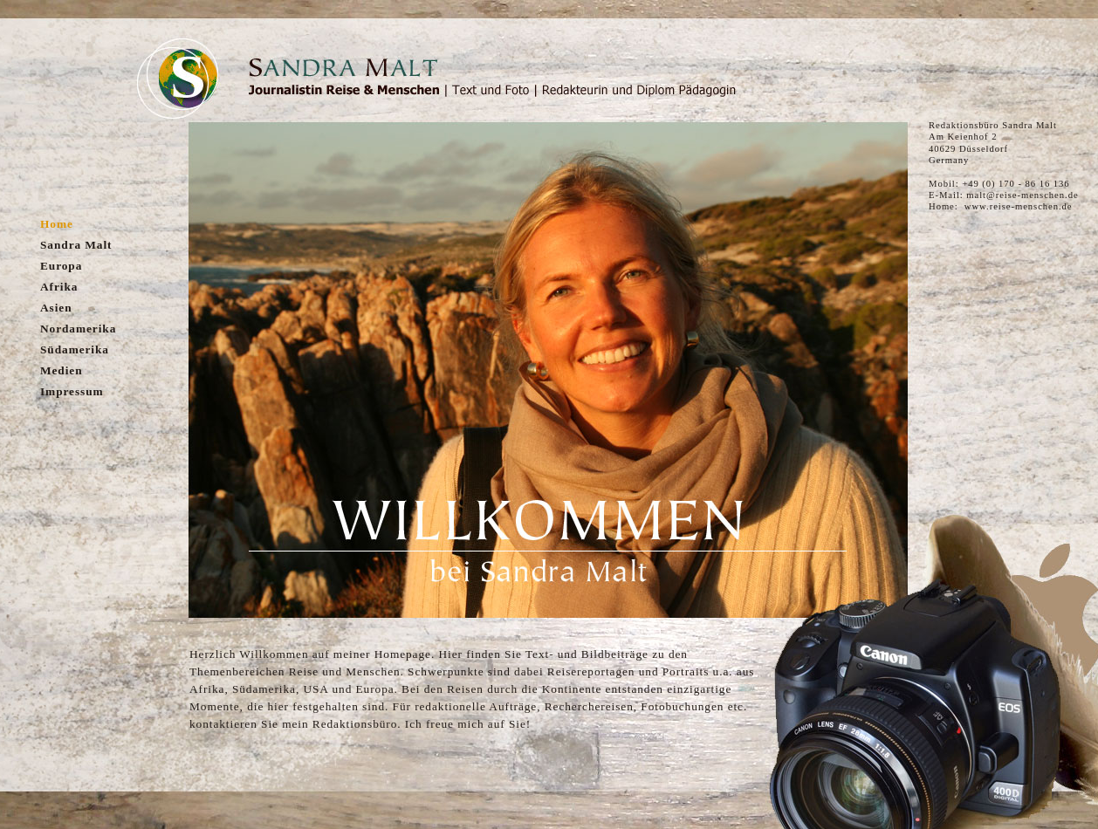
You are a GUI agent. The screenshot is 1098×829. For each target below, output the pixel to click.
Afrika (59, 286)
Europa (61, 265)
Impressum (72, 391)
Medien (61, 370)
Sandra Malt (76, 244)
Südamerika (74, 349)
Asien (56, 307)
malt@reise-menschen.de (1022, 195)
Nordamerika (78, 328)
